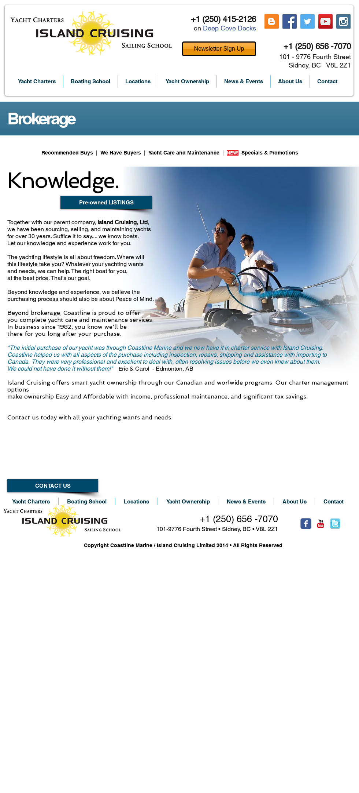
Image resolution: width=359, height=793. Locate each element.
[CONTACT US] (52, 485)
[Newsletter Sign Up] (219, 48)
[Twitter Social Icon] (307, 21)
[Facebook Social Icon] (289, 21)
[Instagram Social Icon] (343, 21)
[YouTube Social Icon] (325, 21)
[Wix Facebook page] (305, 523)
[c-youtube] (320, 523)
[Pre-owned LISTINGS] (106, 202)
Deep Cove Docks (229, 28)
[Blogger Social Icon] (271, 21)
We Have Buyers (120, 153)
